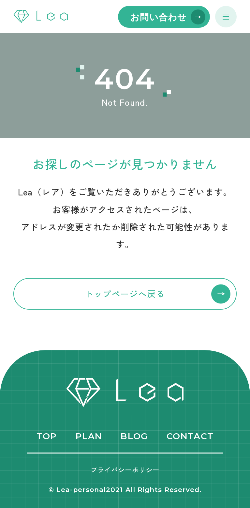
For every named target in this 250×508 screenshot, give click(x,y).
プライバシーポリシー (125, 469)
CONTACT (190, 436)
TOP (47, 436)
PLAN (89, 436)
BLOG (134, 436)
